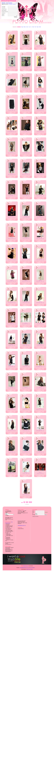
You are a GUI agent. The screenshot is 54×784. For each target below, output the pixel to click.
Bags (22, 26)
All (30, 26)
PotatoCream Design (29, 569)
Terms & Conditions (32, 567)
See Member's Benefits (12, 4)
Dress (27, 26)
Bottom (25, 26)
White (40, 26)
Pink (35, 26)
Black (33, 26)
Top (29, 26)
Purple (38, 26)
